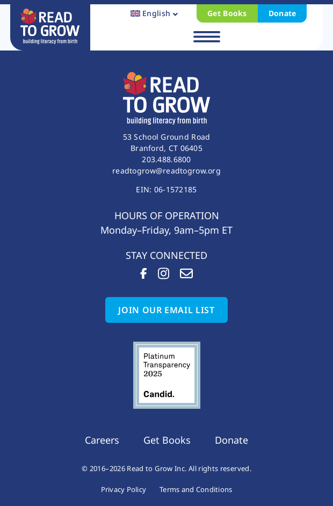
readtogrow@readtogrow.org (166, 170)
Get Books (227, 13)
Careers (102, 439)
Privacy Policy (124, 489)
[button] (207, 37)
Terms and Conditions (196, 489)
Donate (282, 13)
